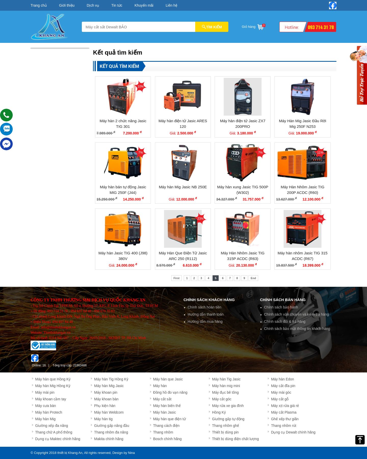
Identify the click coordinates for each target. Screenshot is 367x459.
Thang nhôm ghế (225, 426)
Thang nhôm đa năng (111, 432)
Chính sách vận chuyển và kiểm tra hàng (296, 314)
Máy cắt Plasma (283, 412)
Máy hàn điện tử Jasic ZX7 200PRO (242, 124)
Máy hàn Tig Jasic (226, 379)
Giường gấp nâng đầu (111, 426)
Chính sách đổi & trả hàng (284, 321)
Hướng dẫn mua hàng (205, 321)
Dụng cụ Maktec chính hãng (57, 439)
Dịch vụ (93, 5)
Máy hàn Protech (48, 412)
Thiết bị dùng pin (225, 432)
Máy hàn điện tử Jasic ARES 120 (183, 124)
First (177, 278)
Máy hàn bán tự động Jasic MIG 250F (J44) (123, 190)
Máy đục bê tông (225, 392)
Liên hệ (171, 5)
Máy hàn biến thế (167, 406)
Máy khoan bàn (106, 399)
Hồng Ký (219, 412)
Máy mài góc (281, 392)
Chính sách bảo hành (281, 307)
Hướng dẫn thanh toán (206, 314)
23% (201, 218)
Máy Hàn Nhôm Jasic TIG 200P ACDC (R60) (302, 190)
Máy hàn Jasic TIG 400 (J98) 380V (122, 256)
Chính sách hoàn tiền (204, 307)
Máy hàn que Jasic (168, 379)
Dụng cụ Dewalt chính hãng (293, 432)
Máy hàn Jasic (164, 412)
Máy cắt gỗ (280, 399)
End (253, 278)
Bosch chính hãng (167, 439)
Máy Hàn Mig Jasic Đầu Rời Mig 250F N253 (302, 124)
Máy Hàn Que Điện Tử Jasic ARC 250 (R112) (183, 256)
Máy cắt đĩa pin (283, 386)
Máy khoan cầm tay (50, 399)
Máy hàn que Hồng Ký (53, 379)
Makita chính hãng (108, 439)
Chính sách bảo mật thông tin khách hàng (297, 329)
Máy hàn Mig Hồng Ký (52, 386)
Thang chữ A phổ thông (53, 432)
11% (320, 152)
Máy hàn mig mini (226, 386)
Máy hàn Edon (282, 379)
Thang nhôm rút (283, 426)
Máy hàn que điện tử (169, 419)
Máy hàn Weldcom (109, 412)
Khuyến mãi (144, 5)
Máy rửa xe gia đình (228, 406)
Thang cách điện (166, 426)
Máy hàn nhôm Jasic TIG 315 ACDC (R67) (302, 256)
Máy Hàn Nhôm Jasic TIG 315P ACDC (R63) (243, 256)
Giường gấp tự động (228, 419)
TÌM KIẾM (212, 26)
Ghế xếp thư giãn (284, 419)
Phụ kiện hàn (104, 406)
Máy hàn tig (103, 419)
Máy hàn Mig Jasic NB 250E (183, 187)
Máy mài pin (44, 392)
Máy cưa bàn (45, 406)
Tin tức (116, 5)
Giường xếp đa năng (51, 426)
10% (141, 86)
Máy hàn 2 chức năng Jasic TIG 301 (123, 124)
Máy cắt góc (221, 399)
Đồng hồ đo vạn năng (170, 392)
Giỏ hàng (253, 26)
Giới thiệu (67, 5)
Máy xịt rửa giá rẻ (285, 406)
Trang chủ (39, 5)
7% (140, 152)
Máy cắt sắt (162, 399)
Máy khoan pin (105, 392)
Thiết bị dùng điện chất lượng (235, 439)
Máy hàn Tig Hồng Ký (111, 379)
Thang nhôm (163, 432)
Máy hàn (160, 386)
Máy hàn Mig (45, 419)
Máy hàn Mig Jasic (109, 386)
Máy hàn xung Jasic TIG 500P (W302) (242, 190)
